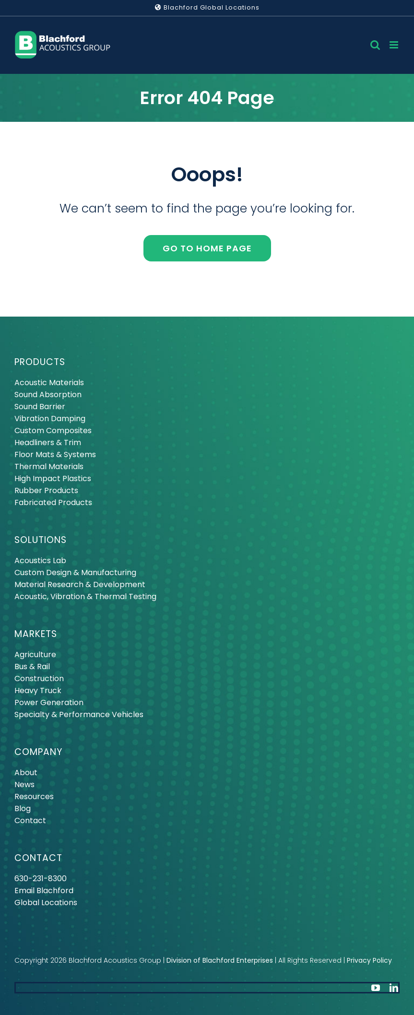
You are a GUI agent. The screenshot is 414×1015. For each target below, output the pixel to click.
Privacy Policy (369, 960)
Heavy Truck (37, 690)
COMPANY (38, 751)
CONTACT (38, 857)
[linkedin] (394, 987)
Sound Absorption (48, 394)
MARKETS (35, 633)
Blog (22, 808)
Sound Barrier (39, 406)
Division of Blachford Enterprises (219, 960)
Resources (34, 796)
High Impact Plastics (52, 478)
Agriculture (35, 654)
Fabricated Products (53, 502)
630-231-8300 (40, 878)
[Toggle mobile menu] (395, 45)
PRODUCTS (39, 361)
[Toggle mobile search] (375, 45)
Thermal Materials (48, 466)
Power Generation (48, 702)
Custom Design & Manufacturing (75, 572)
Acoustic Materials (49, 382)
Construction (39, 678)
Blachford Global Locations (207, 7)
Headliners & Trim (47, 442)
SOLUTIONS (40, 539)
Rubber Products (46, 490)
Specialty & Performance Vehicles (78, 714)
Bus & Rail (32, 666)
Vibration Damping (49, 418)
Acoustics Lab (40, 560)
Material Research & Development (79, 584)
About (25, 772)
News (24, 784)
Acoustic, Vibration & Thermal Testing (85, 596)
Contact (30, 820)
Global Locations (45, 902)
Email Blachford (43, 890)
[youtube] (375, 987)
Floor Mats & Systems (55, 454)
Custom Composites (53, 430)
